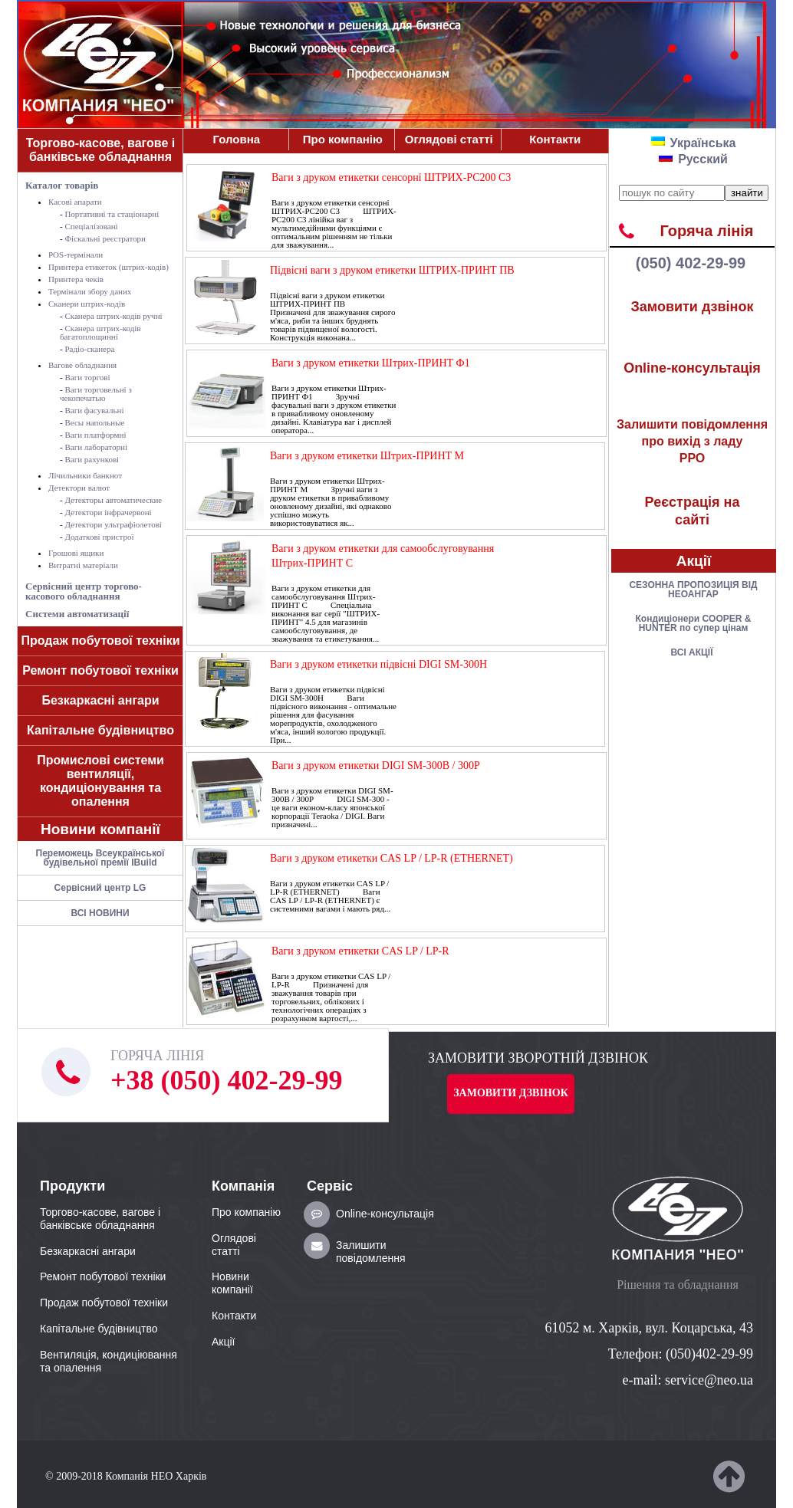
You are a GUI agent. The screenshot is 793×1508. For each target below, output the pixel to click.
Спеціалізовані (90, 226)
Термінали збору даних (89, 291)
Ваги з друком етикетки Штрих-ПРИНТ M (367, 456)
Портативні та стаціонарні (111, 213)
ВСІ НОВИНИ (100, 913)
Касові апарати (75, 201)
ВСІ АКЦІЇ (692, 652)
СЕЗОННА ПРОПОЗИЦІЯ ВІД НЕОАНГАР (693, 590)
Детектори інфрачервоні (107, 512)
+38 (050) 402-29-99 (226, 1080)
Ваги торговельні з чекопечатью (96, 393)
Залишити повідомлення (371, 1251)
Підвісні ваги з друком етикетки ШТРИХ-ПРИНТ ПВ (392, 270)
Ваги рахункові (91, 459)
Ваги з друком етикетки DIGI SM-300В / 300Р (375, 765)
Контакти (555, 139)
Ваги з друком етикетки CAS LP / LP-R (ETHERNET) (391, 858)
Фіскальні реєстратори (105, 238)
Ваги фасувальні (93, 410)
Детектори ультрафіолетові (112, 524)
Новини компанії (100, 829)
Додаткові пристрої (98, 536)
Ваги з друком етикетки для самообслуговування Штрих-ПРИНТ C (382, 556)
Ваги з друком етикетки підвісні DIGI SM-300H (378, 664)
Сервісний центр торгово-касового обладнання (83, 591)
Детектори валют (79, 487)
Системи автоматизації (77, 613)
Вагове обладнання (82, 365)
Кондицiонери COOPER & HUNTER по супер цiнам (694, 623)
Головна (236, 139)
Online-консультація (692, 368)
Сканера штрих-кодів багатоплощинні (100, 332)
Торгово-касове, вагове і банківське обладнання (100, 149)
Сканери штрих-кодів (86, 303)
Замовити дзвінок (692, 306)
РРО (692, 441)
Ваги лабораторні (95, 447)
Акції (694, 561)
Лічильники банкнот (85, 475)
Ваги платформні (95, 434)
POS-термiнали (75, 254)
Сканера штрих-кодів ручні (113, 315)
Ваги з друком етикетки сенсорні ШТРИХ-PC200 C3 (391, 177)
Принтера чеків (76, 279)
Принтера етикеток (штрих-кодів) (108, 266)
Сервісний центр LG (100, 887)
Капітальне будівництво (100, 730)
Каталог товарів (61, 185)
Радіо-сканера (89, 348)
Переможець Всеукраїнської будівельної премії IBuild (100, 858)
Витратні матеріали (83, 565)
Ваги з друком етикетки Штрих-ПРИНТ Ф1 (370, 363)
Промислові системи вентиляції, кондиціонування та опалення (100, 781)
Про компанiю (343, 139)
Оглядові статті (449, 139)
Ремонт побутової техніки (100, 670)
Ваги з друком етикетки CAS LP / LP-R (360, 951)
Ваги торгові (87, 377)
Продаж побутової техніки (100, 640)
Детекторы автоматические (113, 499)
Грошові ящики (76, 552)
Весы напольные (94, 422)
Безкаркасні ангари (100, 700)
